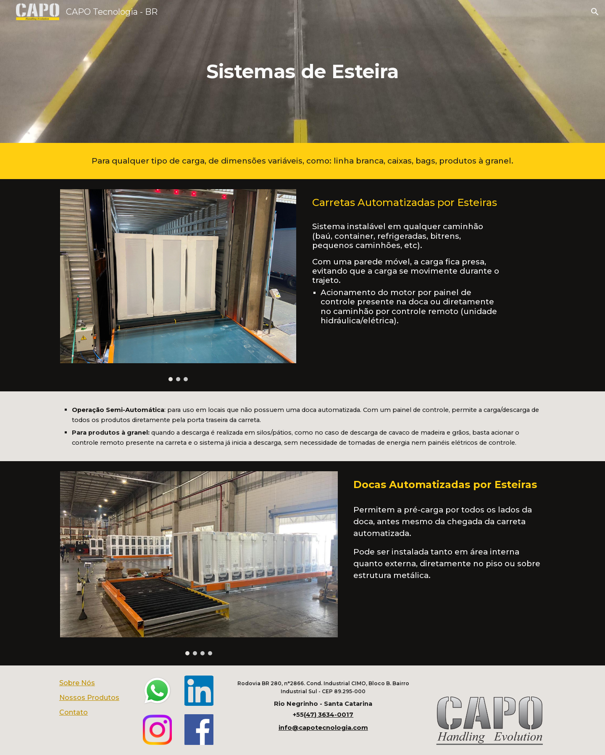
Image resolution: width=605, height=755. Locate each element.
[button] (595, 12)
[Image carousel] (178, 285)
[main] (302, 71)
